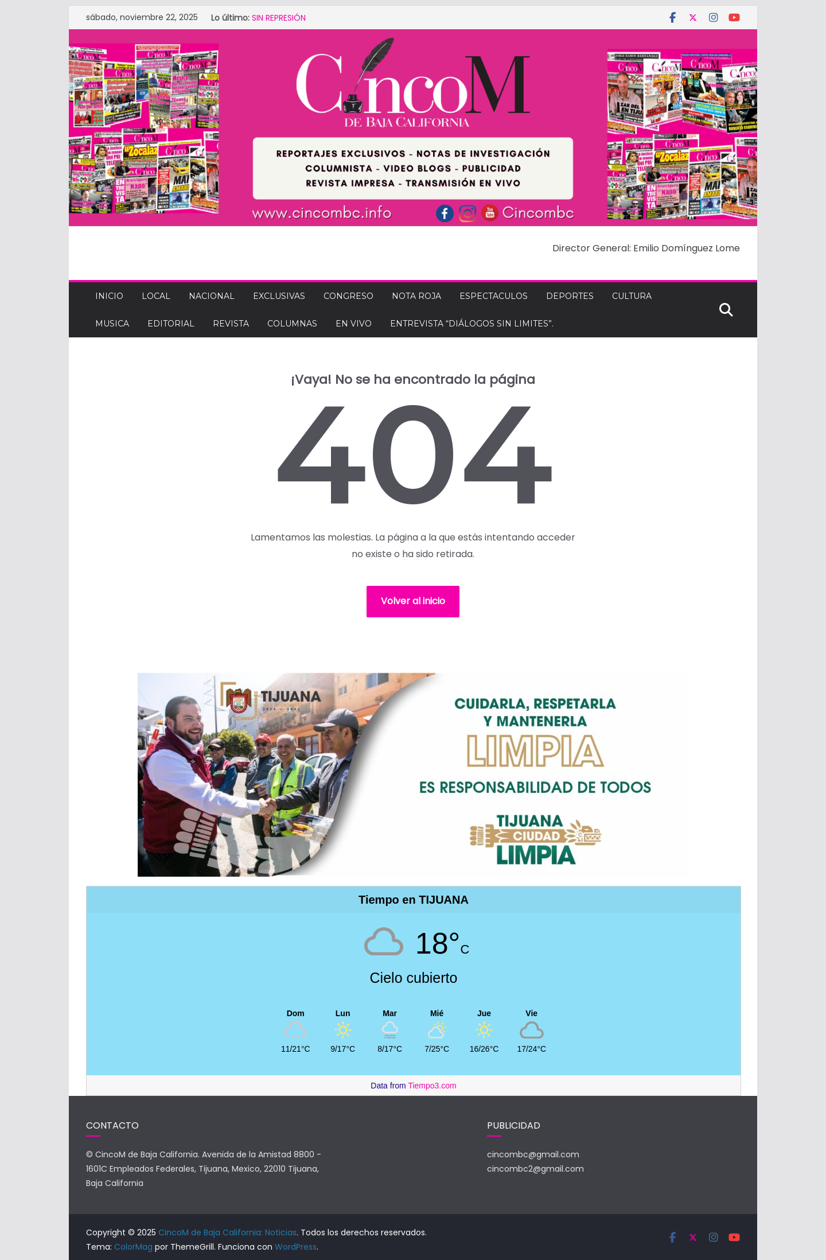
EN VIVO (354, 323)
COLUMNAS (292, 323)
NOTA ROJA (416, 296)
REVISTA (231, 323)
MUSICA (112, 323)
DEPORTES (570, 296)
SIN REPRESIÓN (279, 18)
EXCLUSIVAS (279, 296)
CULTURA (632, 296)
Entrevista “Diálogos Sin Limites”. (472, 323)
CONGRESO (348, 296)
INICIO (109, 296)
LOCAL (156, 296)
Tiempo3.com (432, 1085)
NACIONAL (212, 296)
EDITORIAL (170, 323)
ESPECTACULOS (493, 296)
